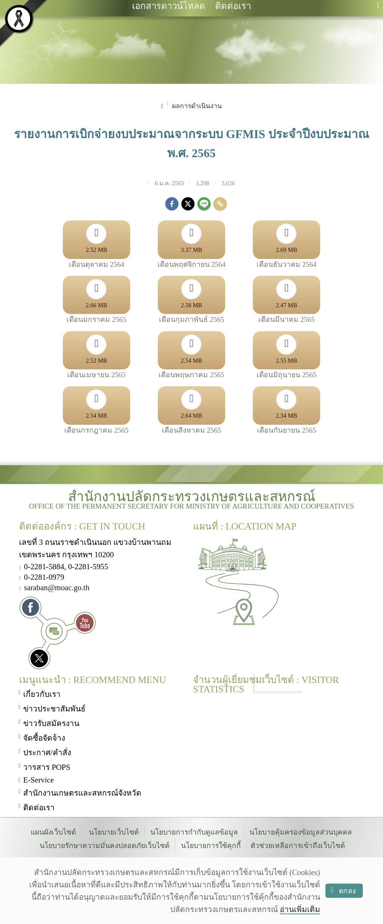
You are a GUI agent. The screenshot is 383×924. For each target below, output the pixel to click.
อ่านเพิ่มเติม (300, 909)
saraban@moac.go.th (56, 586)
